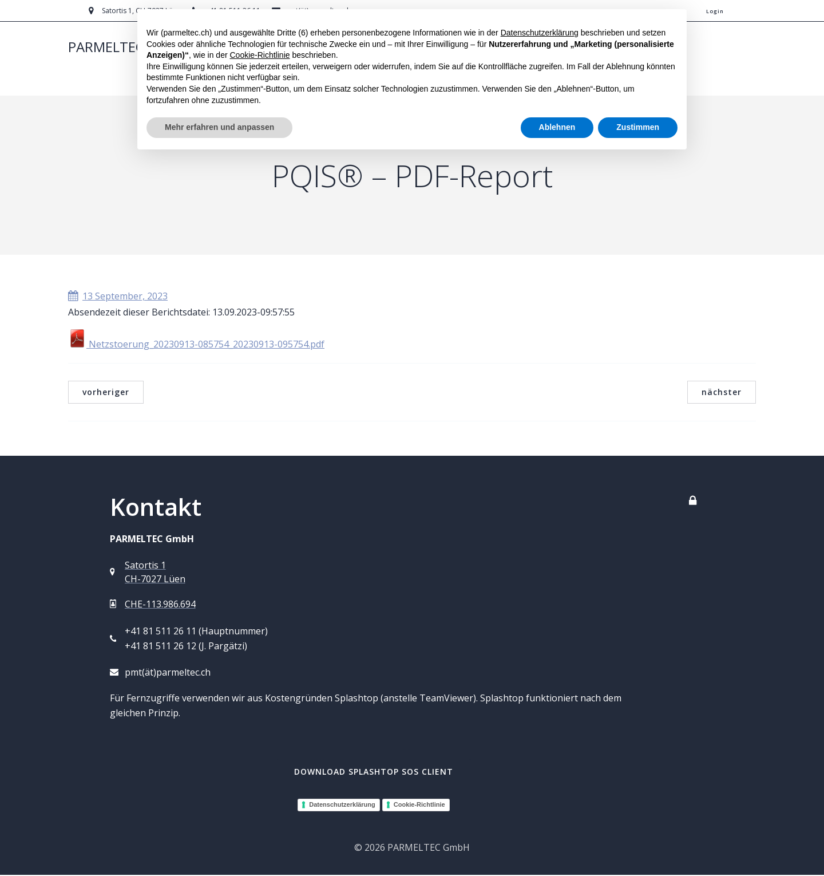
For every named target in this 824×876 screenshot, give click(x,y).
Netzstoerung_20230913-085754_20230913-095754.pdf (196, 345)
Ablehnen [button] (557, 127)
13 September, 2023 (118, 297)
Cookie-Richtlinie (419, 805)
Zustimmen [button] (637, 127)
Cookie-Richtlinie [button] (259, 55)
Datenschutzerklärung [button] (540, 32)
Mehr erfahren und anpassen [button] (219, 127)
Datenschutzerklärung (342, 805)
